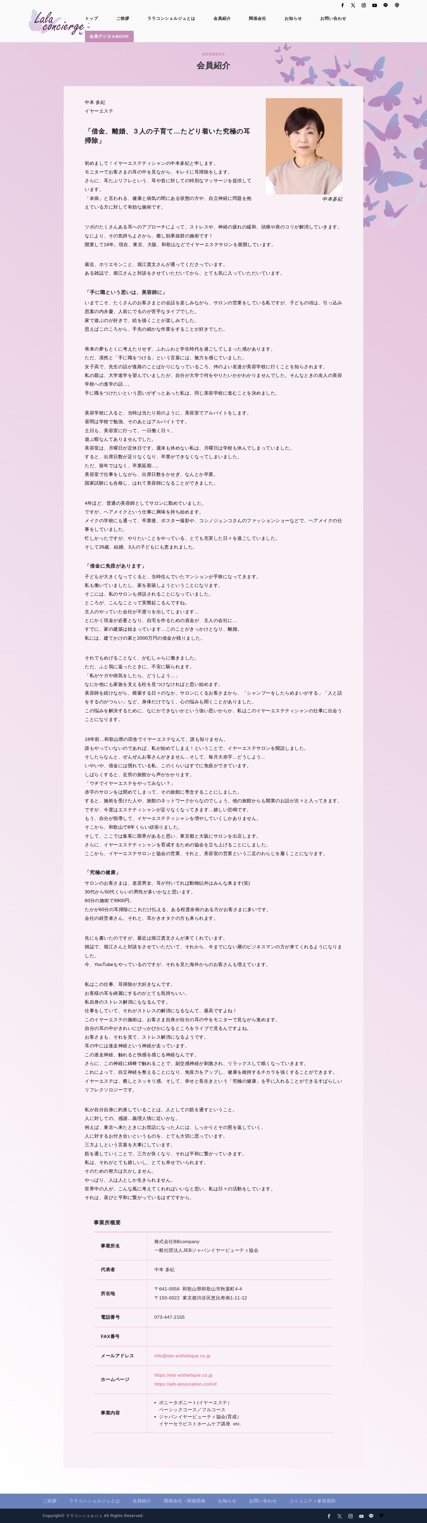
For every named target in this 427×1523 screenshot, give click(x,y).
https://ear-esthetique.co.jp (183, 1375)
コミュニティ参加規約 (312, 1501)
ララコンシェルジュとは (171, 19)
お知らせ (293, 19)
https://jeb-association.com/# (185, 1384)
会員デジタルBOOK (109, 36)
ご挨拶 (122, 19)
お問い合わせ (333, 19)
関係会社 (257, 19)
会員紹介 (222, 19)
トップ (91, 19)
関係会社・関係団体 (185, 1501)
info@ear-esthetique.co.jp (182, 1355)
